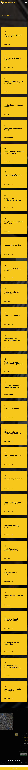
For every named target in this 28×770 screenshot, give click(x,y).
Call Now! (14, 768)
